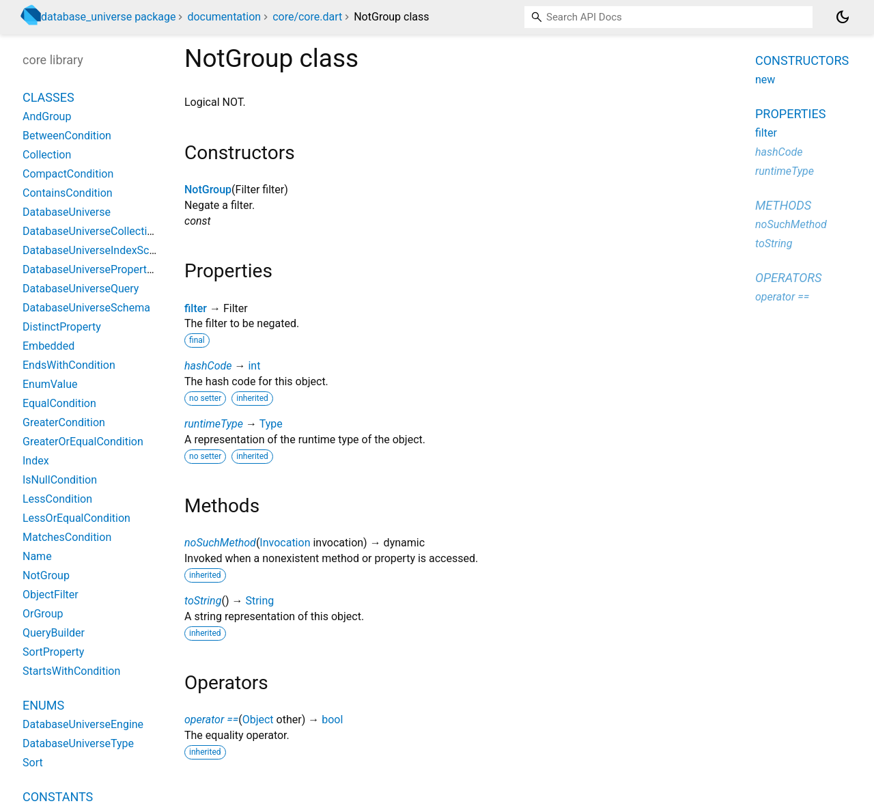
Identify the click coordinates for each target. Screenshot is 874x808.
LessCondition (57, 498)
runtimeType (213, 423)
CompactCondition (68, 173)
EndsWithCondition (69, 365)
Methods (783, 205)
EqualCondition (59, 403)
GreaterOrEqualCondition (83, 441)
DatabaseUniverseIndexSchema (100, 250)
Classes (48, 97)
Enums (43, 705)
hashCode (207, 365)
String (259, 600)
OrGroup (43, 613)
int (254, 365)
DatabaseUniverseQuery (81, 288)
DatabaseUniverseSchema (86, 307)
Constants (58, 797)
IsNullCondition (60, 479)
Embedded (48, 345)
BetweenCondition (67, 135)
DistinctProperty (62, 326)
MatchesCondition (67, 537)
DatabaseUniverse (67, 212)
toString (202, 600)
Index (36, 460)
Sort (33, 762)
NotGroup (207, 189)
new (765, 79)
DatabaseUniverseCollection (91, 231)
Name (37, 556)
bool (332, 719)
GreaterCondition (64, 422)
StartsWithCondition (71, 671)
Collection (47, 154)
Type (271, 423)
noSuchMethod (220, 542)
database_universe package (108, 16)
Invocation (284, 542)
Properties (790, 114)
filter (195, 308)
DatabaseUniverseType (78, 743)
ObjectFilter (51, 594)
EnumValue (50, 384)
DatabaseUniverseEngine (83, 724)
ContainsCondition (68, 192)
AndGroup (47, 116)
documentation (224, 16)
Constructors (802, 60)
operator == (211, 719)
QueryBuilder (54, 632)
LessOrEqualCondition (76, 518)
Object (258, 719)
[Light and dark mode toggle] (843, 17)
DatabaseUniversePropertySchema (107, 269)
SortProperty (53, 651)
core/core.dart (307, 16)
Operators (788, 277)
